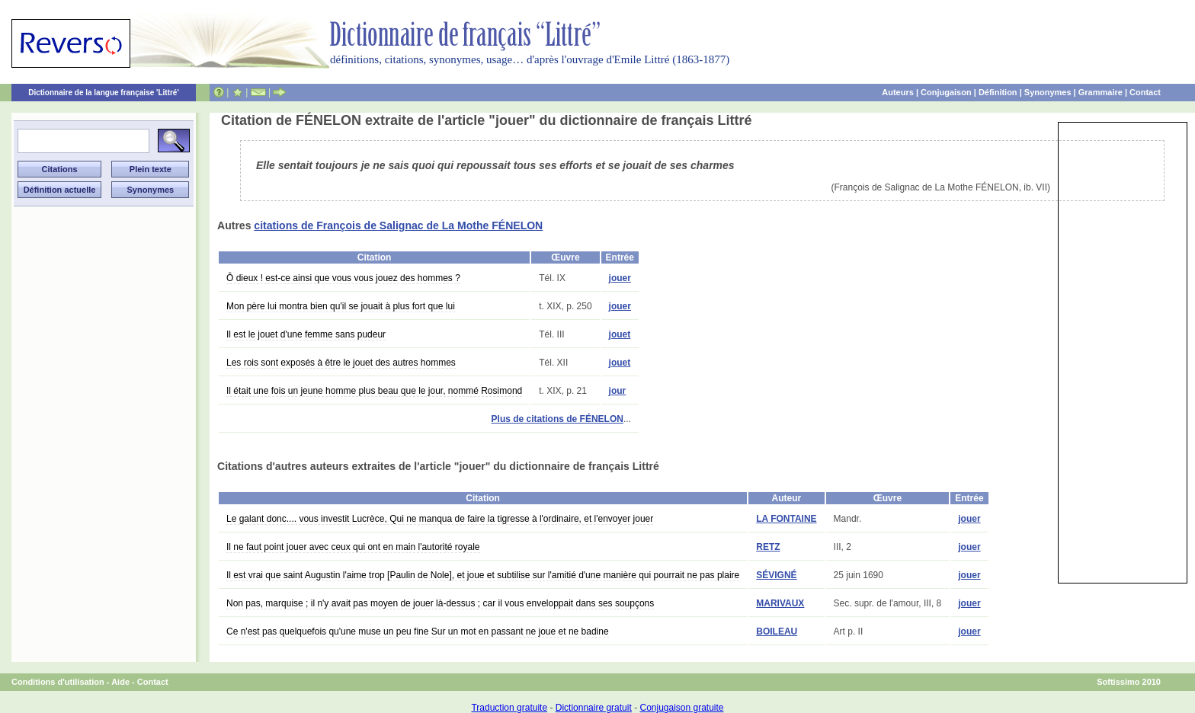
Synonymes (1048, 92)
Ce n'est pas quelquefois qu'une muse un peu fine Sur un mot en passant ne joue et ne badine (417, 631)
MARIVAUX (780, 603)
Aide (120, 681)
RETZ (768, 547)
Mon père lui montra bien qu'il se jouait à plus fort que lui (340, 306)
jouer (620, 278)
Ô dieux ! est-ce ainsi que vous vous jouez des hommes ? (343, 278)
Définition (998, 92)
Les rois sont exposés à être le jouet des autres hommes (341, 362)
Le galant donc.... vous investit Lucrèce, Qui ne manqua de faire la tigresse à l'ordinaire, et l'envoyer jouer (439, 518)
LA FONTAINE (786, 518)
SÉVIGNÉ (776, 575)
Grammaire (1100, 92)
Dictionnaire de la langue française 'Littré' (103, 92)
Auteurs (898, 92)
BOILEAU (776, 631)
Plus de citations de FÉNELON (557, 419)
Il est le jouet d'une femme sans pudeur (306, 334)
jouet (620, 334)
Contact (1145, 92)
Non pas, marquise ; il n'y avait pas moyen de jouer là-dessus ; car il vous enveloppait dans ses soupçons (440, 603)
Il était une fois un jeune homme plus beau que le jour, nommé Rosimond (374, 390)
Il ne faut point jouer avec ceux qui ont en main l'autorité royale (353, 547)
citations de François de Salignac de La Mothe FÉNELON (398, 225)
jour (617, 390)
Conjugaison (946, 92)
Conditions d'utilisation (57, 681)
